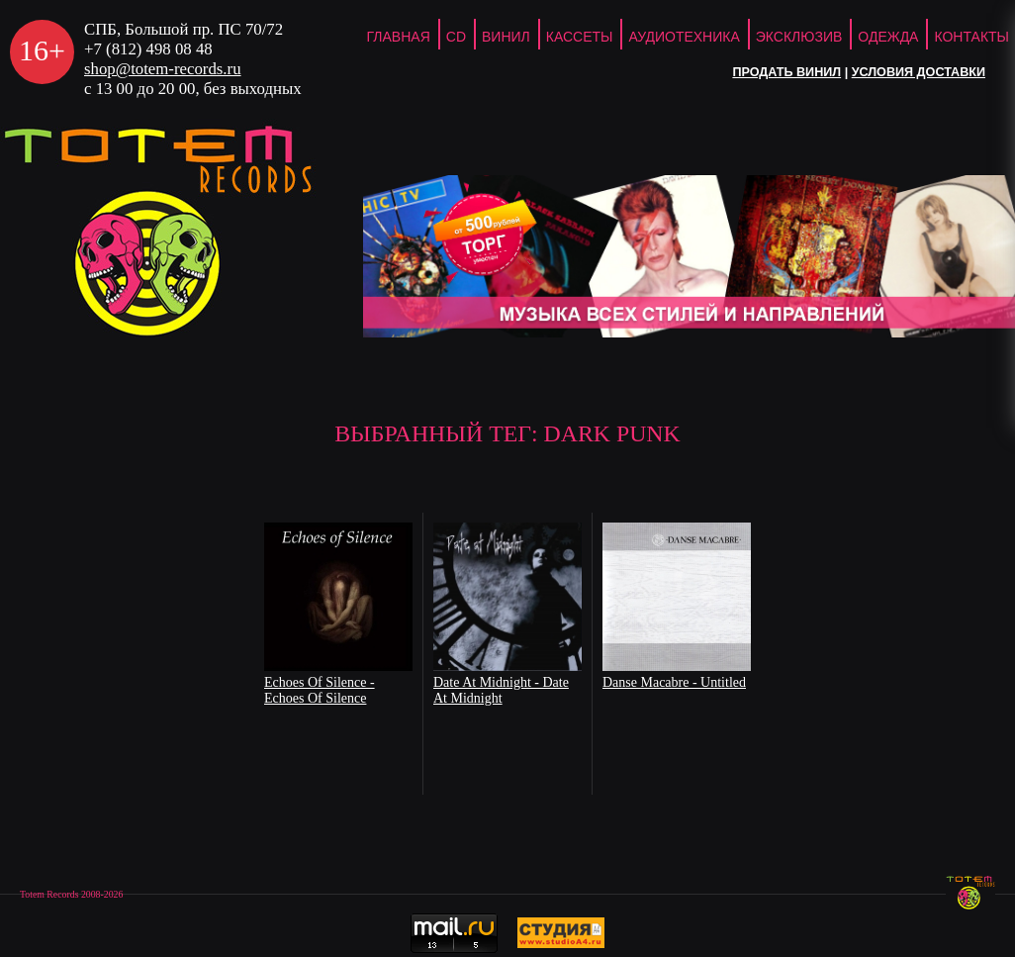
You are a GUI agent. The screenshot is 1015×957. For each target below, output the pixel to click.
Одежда (888, 37)
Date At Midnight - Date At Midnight (501, 690)
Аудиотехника (683, 37)
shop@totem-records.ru (162, 68)
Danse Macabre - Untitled (674, 682)
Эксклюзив (799, 37)
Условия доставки (918, 72)
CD (456, 37)
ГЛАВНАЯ (398, 37)
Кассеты (579, 37)
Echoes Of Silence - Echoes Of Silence (319, 690)
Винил (506, 37)
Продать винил (786, 72)
